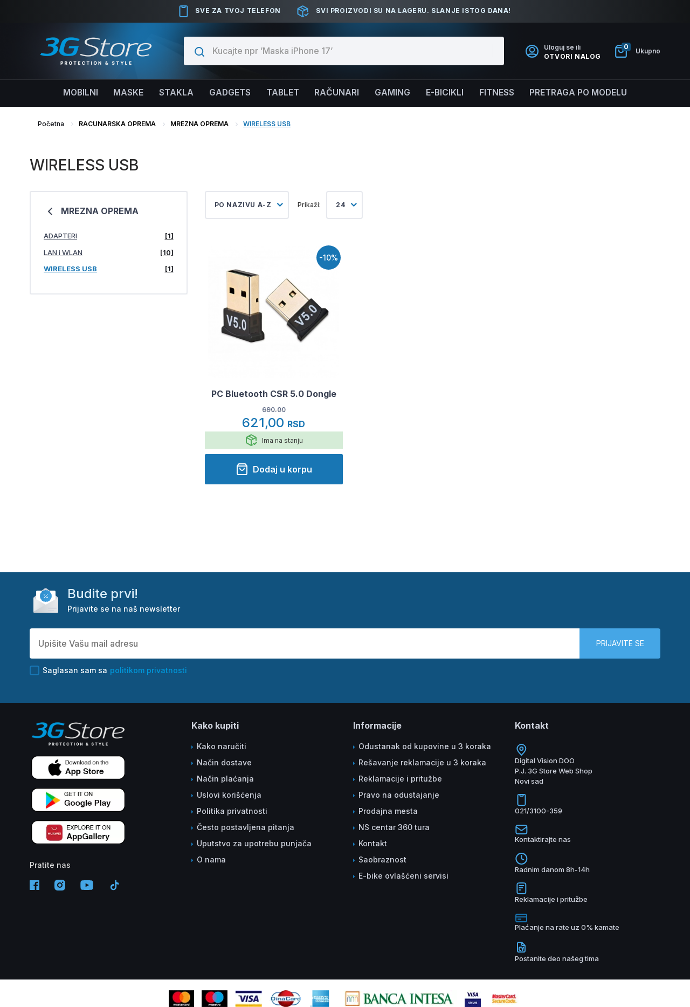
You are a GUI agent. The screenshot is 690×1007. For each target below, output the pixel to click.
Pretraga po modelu (584, 92)
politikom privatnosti (148, 670)
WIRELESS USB (267, 124)
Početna (51, 124)
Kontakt (372, 843)
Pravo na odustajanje (398, 794)
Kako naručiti (221, 746)
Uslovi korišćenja (229, 794)
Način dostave (224, 762)
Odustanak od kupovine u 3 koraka (424, 746)
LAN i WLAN (109, 253)
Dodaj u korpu (274, 469)
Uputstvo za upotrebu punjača (254, 843)
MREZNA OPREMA (199, 124)
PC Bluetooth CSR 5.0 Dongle (273, 393)
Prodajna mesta (388, 811)
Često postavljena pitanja (245, 827)
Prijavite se (620, 643)
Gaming (393, 92)
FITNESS (500, 92)
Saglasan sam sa (108, 670)
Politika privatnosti (232, 811)
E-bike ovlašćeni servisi (403, 875)
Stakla (173, 92)
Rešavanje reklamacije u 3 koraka (422, 762)
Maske (124, 92)
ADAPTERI (109, 236)
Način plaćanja (225, 778)
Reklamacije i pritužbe (400, 778)
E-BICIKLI (446, 92)
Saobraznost (382, 859)
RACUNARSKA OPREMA (117, 124)
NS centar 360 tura (394, 827)
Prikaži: (309, 205)
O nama (211, 859)
